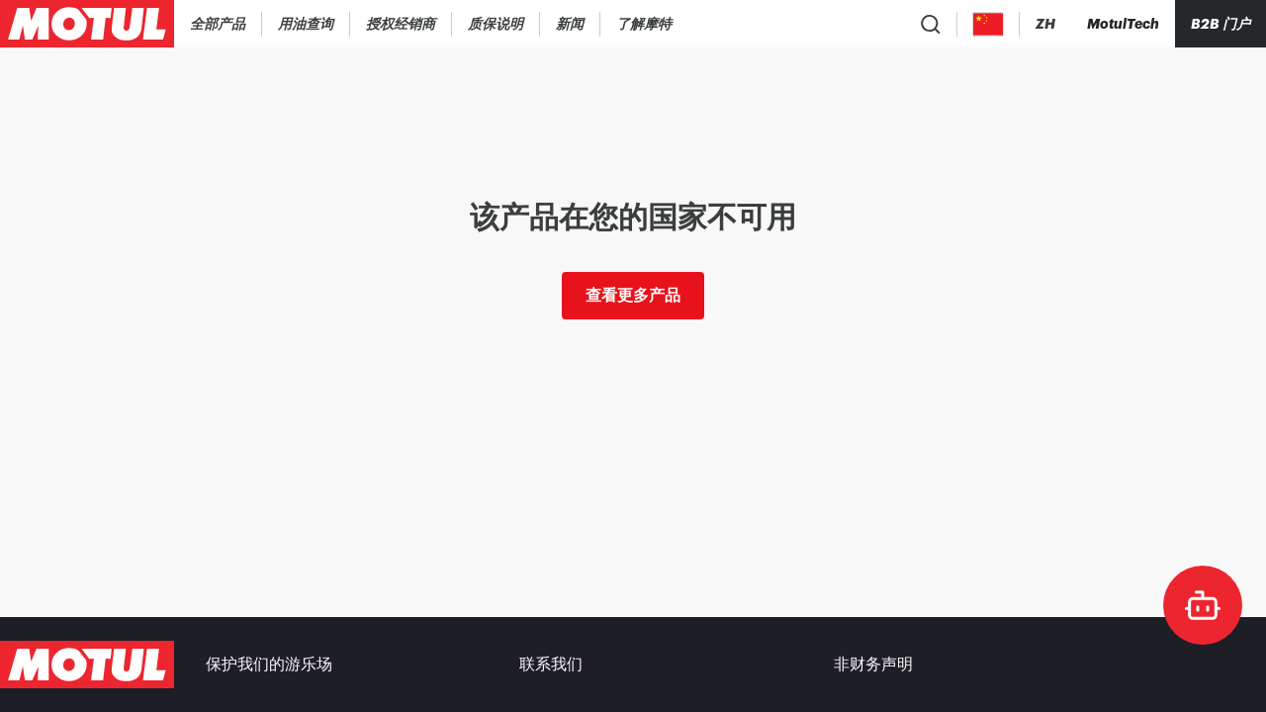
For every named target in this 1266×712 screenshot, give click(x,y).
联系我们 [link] (551, 664)
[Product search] (930, 24)
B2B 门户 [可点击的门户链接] (1220, 24)
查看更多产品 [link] (633, 295)
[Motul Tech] (1123, 23)
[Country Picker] (988, 24)
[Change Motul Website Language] (1045, 24)
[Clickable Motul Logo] (87, 23)
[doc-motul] (1202, 605)
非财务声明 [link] (873, 664)
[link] (401, 23)
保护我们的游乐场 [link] (269, 664)
